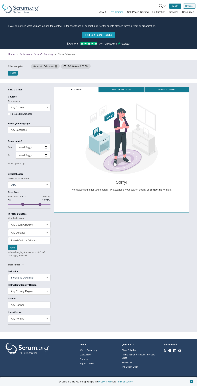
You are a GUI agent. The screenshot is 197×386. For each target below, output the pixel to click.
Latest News (86, 354)
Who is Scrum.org (88, 350)
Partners (84, 359)
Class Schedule (129, 350)
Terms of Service (125, 381)
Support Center (87, 363)
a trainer (98, 26)
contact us (60, 26)
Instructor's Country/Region (22, 285)
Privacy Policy (105, 381)
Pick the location (16, 218)
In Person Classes (17, 214)
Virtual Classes (15, 174)
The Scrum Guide (130, 367)
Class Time (13, 192)
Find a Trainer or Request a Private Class (138, 356)
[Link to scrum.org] (165, 350)
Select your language (19, 123)
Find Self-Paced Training (98, 35)
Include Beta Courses (22, 114)
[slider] (22, 204)
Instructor (13, 271)
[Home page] (21, 8)
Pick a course (14, 101)
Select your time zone (18, 178)
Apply (12, 247)
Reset (13, 73)
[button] (102, 12)
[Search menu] (162, 6)
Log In (175, 6)
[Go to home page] (27, 348)
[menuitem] (162, 6)
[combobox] (29, 107)
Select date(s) (15, 141)
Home (11, 54)
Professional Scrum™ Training (36, 54)
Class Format (15, 312)
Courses (12, 97)
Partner (12, 298)
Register (189, 6)
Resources (127, 362)
